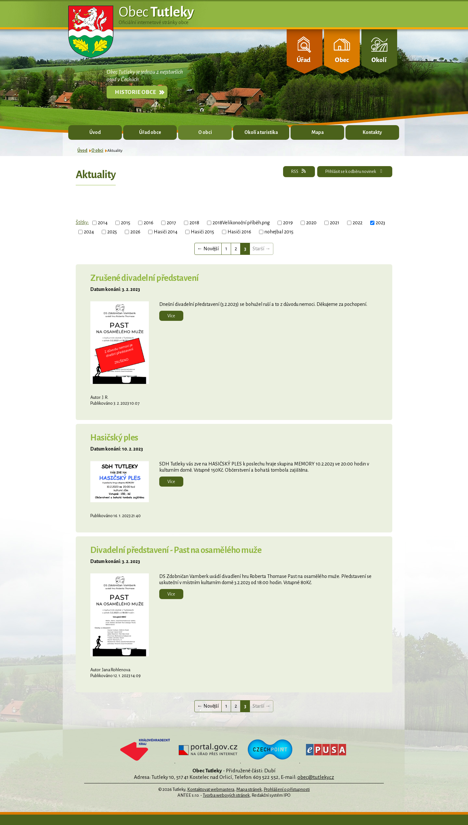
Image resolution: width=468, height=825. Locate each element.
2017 (171, 222)
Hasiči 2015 (202, 231)
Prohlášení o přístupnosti (287, 789)
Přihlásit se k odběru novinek (354, 171)
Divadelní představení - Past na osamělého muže (175, 550)
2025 (112, 231)
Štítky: (82, 222)
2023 (380, 222)
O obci (205, 132)
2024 (89, 231)
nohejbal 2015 (279, 231)
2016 (148, 222)
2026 (135, 231)
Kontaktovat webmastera (210, 789)
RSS (298, 171)
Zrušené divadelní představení (144, 278)
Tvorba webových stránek (226, 795)
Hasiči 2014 (165, 231)
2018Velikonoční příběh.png (241, 222)
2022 (357, 222)
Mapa (317, 132)
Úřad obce (150, 132)
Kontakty (372, 132)
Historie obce (135, 92)
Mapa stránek (249, 789)
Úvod (95, 132)
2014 (103, 222)
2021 (334, 222)
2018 (194, 222)
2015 (125, 222)
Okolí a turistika (261, 132)
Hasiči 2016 (239, 231)
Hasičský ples (114, 437)
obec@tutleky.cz (315, 777)
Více (171, 315)
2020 (311, 222)
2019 (288, 222)
